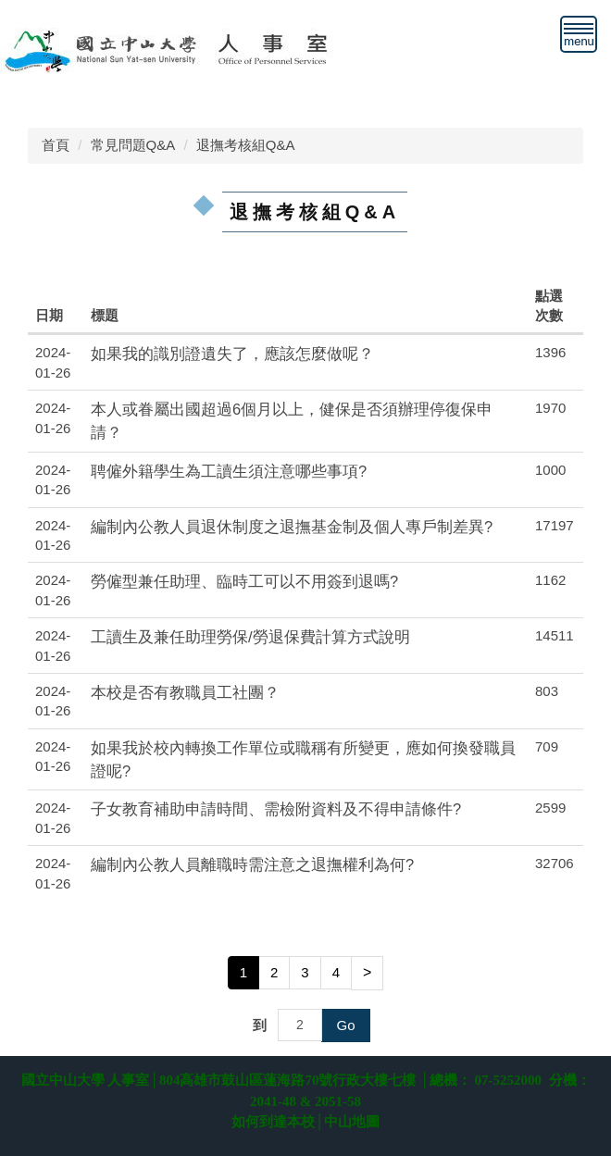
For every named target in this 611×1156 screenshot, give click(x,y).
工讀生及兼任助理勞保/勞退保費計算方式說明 (250, 636)
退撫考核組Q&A (245, 145)
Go (345, 1025)
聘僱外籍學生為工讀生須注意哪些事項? (229, 471)
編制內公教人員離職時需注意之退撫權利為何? (252, 864)
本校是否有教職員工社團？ (185, 692)
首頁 (55, 145)
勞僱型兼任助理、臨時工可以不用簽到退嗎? (244, 581)
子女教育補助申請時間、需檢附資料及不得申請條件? (276, 809)
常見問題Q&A (133, 145)
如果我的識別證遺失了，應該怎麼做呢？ (232, 353)
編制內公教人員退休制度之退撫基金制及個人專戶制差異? (292, 526)
